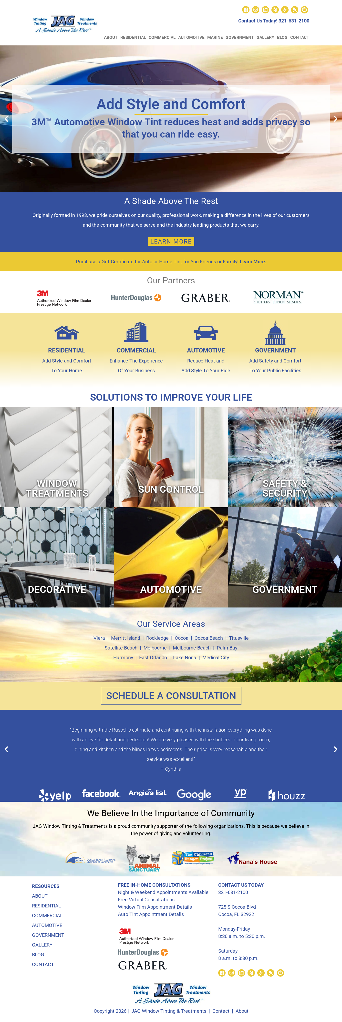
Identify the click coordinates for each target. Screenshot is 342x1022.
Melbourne (155, 648)
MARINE (215, 37)
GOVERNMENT (240, 37)
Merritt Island (125, 638)
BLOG (282, 37)
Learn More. (253, 262)
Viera (99, 638)
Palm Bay (227, 648)
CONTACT (299, 37)
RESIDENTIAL (133, 37)
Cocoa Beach (209, 638)
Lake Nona (184, 657)
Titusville (239, 638)
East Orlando (153, 657)
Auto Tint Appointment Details (151, 914)
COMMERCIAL (162, 37)
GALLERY (265, 37)
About (242, 1011)
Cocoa (181, 638)
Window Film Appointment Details (155, 907)
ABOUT (111, 37)
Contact (220, 1011)
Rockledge (157, 638)
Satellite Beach (121, 648)
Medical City (215, 657)
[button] (6, 119)
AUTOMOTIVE (191, 37)
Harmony (123, 657)
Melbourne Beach (192, 648)
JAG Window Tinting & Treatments (168, 1011)
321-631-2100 (294, 21)
